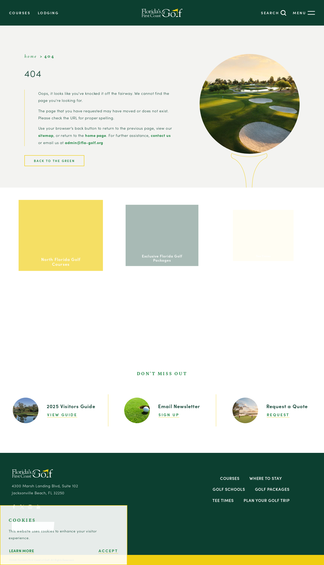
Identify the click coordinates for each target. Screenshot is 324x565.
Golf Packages (272, 489)
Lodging (48, 12)
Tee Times (223, 500)
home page (95, 135)
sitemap (46, 135)
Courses (19, 12)
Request (278, 414)
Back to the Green (54, 161)
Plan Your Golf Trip (267, 500)
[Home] (162, 13)
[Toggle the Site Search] (273, 13)
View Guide (62, 414)
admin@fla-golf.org (84, 142)
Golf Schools (229, 489)
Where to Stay (265, 478)
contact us (161, 135)
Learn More (21, 550)
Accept (108, 550)
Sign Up (168, 414)
